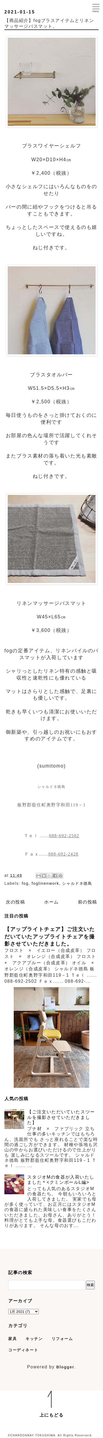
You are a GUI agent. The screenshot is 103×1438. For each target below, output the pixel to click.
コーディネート (23, 1350)
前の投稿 (87, 902)
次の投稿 (15, 902)
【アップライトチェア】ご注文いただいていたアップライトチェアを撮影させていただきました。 (49, 936)
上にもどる (52, 1415)
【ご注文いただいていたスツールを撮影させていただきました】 (61, 1117)
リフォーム (62, 1338)
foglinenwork (45, 883)
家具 (12, 1338)
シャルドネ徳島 (77, 883)
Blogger (65, 1367)
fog (25, 883)
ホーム (51, 902)
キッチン (34, 1338)
